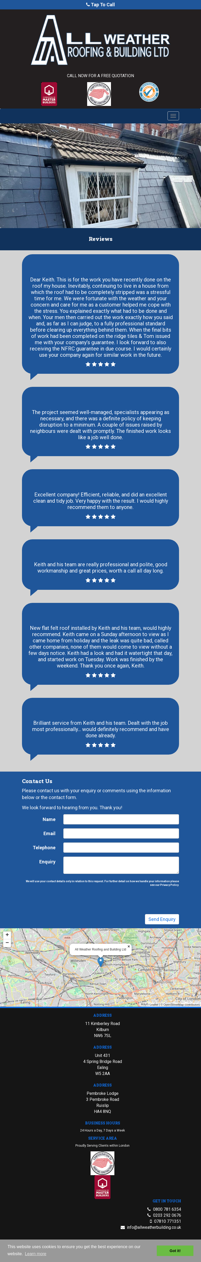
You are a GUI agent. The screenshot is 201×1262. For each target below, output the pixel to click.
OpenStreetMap (161, 985)
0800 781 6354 (167, 1220)
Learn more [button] (35, 1254)
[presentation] (103, 899)
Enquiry (56, 866)
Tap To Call (103, 4)
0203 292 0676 (167, 1226)
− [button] (23, 934)
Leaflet (144, 985)
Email (58, 843)
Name (57, 831)
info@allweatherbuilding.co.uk (154, 1238)
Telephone (53, 854)
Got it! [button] (175, 1251)
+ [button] (23, 927)
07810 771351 (167, 1232)
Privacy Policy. (158, 886)
